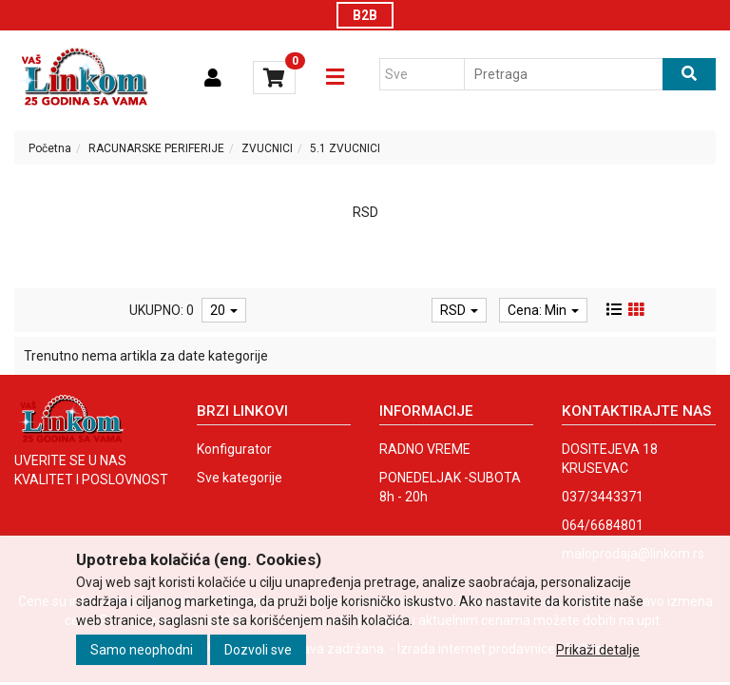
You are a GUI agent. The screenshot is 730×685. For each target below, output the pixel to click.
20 (224, 310)
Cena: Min (543, 310)
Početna (50, 148)
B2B (365, 15)
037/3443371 (603, 496)
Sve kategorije (239, 477)
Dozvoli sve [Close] (258, 649)
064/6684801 (603, 525)
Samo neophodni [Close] (141, 649)
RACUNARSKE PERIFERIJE (156, 148)
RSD (459, 310)
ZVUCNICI (267, 148)
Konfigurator (234, 449)
